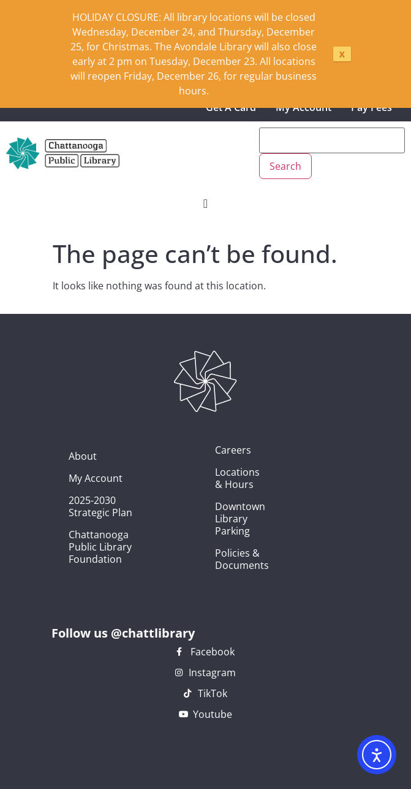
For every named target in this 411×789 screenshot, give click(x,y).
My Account (96, 478)
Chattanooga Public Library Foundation (100, 547)
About (83, 456)
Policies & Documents (221, 559)
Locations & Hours (221, 478)
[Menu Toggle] (205, 203)
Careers (221, 450)
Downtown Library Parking (221, 519)
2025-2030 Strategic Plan (100, 506)
